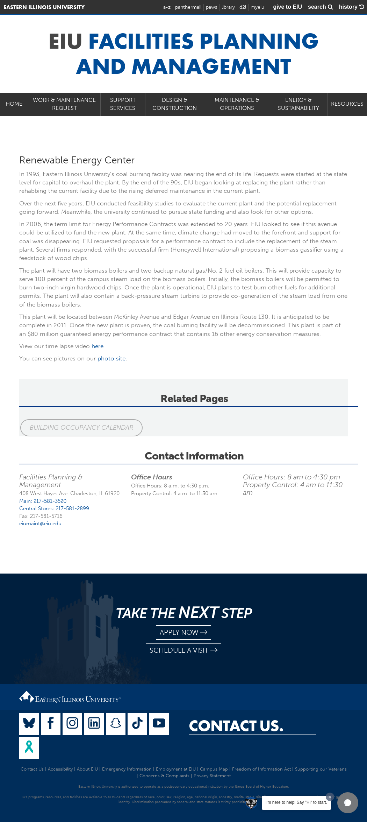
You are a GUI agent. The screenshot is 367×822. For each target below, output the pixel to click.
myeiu (257, 7)
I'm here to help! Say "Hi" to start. (296, 802)
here (97, 346)
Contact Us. (236, 726)
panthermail (188, 7)
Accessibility (60, 769)
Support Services (123, 104)
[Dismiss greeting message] (330, 797)
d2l (242, 7)
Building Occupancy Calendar (80, 427)
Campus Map (214, 769)
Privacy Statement (212, 775)
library (228, 7)
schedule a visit (183, 650)
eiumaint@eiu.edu (40, 523)
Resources (347, 103)
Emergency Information (127, 769)
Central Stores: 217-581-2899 (54, 508)
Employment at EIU (176, 769)
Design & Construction (174, 104)
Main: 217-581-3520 (42, 501)
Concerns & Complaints (164, 775)
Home (14, 103)
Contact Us (32, 769)
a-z (167, 7)
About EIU (87, 769)
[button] (347, 802)
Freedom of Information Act (261, 769)
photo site (111, 358)
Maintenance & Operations (237, 104)
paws (211, 7)
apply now (183, 632)
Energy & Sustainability (298, 104)
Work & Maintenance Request (64, 104)
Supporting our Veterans (321, 769)
